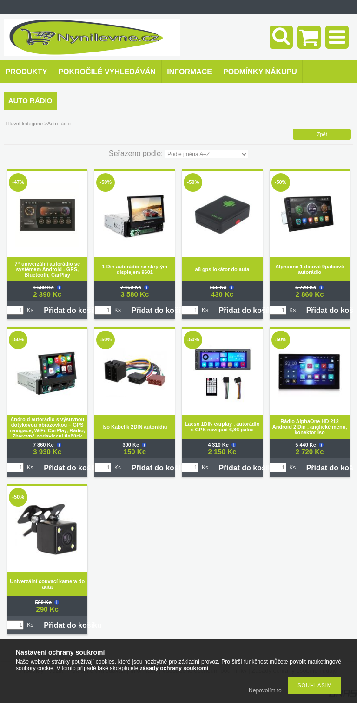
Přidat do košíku (72, 310)
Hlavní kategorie (24, 123)
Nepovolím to (265, 690)
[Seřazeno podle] (206, 154)
